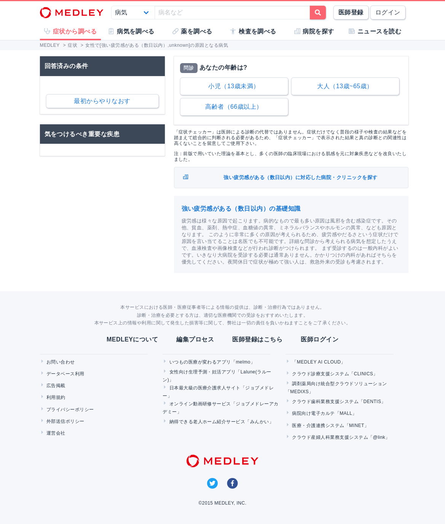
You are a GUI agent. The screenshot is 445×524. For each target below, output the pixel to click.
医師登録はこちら (257, 339)
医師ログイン (319, 339)
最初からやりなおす (102, 101)
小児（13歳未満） (233, 86)
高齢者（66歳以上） (234, 106)
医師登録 (351, 12)
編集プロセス (195, 339)
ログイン (387, 12)
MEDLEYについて (132, 339)
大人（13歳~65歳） (345, 86)
